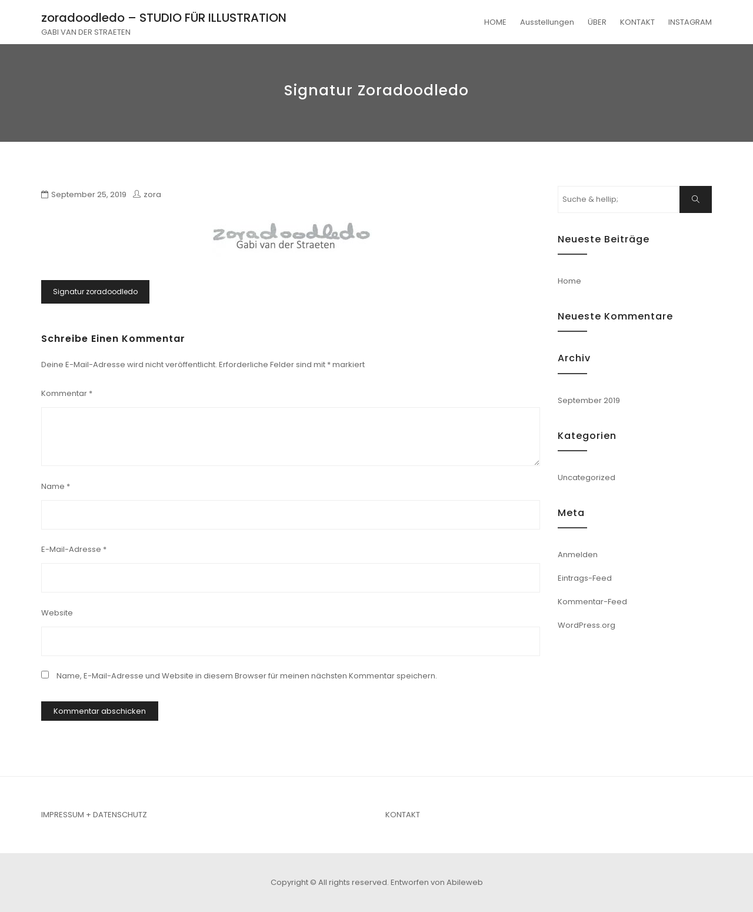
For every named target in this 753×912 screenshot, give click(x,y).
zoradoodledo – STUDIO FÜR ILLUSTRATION (163, 17)
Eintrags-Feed (585, 578)
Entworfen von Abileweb (437, 882)
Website (57, 612)
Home (569, 281)
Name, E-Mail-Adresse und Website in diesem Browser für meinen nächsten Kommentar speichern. (246, 675)
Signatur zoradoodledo (95, 292)
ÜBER (597, 22)
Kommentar (66, 393)
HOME (495, 22)
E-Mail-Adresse (73, 549)
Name (55, 486)
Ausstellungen (547, 22)
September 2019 (589, 400)
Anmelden (578, 554)
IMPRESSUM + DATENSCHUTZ (94, 814)
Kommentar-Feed (592, 601)
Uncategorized (586, 477)
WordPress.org (586, 625)
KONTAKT (637, 22)
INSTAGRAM (690, 22)
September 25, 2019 (88, 194)
